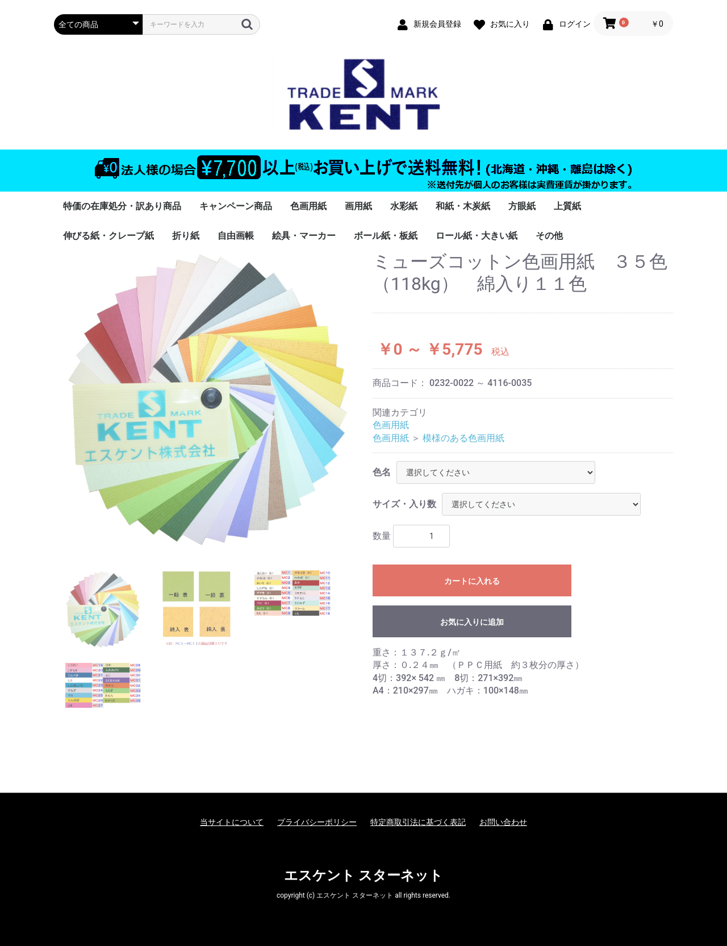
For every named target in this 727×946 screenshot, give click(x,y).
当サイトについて (232, 822)
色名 (382, 472)
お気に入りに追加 (472, 621)
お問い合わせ (503, 822)
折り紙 (185, 235)
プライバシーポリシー (317, 822)
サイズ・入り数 (404, 504)
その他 (549, 235)
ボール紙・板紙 (385, 235)
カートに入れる (472, 581)
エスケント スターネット (363, 875)
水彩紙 (403, 206)
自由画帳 (236, 235)
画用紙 (358, 206)
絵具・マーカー (304, 235)
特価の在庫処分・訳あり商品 (122, 206)
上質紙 (567, 206)
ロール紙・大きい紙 (476, 235)
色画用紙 (308, 206)
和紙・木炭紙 (463, 206)
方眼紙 (522, 206)
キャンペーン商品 (235, 206)
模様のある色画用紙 (463, 438)
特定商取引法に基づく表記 (418, 822)
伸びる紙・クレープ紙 (108, 235)
